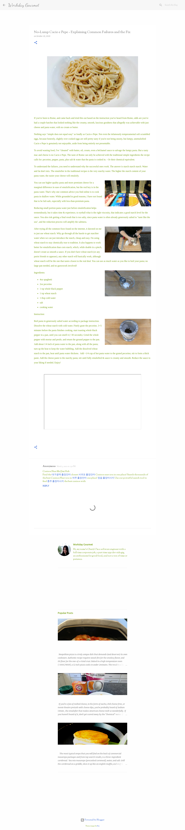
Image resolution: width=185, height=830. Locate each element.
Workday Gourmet (23, 5)
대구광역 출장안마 (61, 474)
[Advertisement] (79, 588)
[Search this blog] (167, 5)
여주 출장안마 (79, 478)
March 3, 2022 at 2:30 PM (66, 466)
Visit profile (78, 564)
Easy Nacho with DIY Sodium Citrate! (75, 697)
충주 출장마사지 (55, 481)
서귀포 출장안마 (86, 474)
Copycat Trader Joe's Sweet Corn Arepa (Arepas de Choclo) (86, 747)
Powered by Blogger (92, 820)
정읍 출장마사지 (106, 478)
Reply (46, 486)
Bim (98, 826)
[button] (35, 43)
